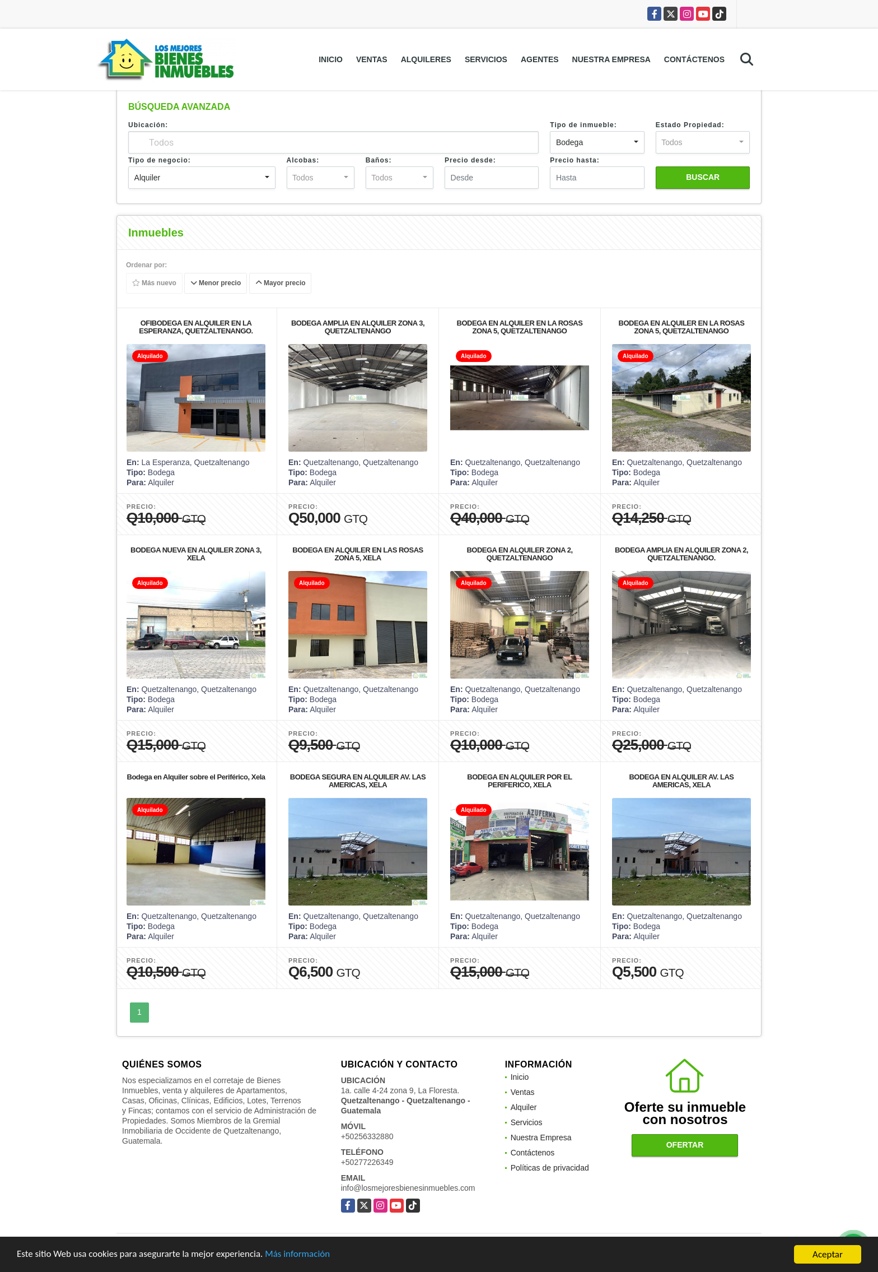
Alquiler (524, 1107)
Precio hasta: (574, 160)
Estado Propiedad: (690, 125)
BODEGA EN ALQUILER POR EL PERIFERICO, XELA (519, 781)
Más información (298, 1255)
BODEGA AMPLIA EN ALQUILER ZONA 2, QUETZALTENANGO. (681, 554)
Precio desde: (470, 160)
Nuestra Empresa (611, 59)
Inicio (331, 59)
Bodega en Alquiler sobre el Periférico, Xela (196, 777)
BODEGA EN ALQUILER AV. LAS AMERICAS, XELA (681, 781)
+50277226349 (367, 1162)
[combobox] (597, 142)
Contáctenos (694, 59)
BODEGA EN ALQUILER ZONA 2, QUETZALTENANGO (519, 554)
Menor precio (215, 283)
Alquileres (426, 59)
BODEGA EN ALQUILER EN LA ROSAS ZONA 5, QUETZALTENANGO (520, 327)
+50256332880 (367, 1136)
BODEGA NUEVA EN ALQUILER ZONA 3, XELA (195, 554)
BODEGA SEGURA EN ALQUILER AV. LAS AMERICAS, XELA (358, 781)
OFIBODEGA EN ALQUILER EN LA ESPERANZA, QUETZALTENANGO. (196, 327)
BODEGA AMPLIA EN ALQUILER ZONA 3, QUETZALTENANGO (357, 327)
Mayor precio (280, 283)
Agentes (540, 59)
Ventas (371, 59)
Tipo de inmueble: (583, 125)
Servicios (486, 59)
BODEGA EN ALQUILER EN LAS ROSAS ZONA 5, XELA (357, 554)
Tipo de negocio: (159, 160)
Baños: (379, 160)
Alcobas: (303, 160)
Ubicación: (148, 125)
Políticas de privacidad (550, 1167)
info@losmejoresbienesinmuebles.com (408, 1187)
